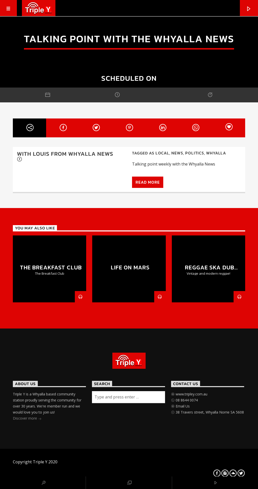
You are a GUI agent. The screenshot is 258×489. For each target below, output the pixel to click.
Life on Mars (130, 267)
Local (162, 153)
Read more (147, 182)
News (177, 153)
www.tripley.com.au (191, 394)
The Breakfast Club (51, 267)
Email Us (182, 406)
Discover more (27, 419)
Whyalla (216, 153)
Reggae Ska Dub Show (209, 270)
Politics (194, 153)
